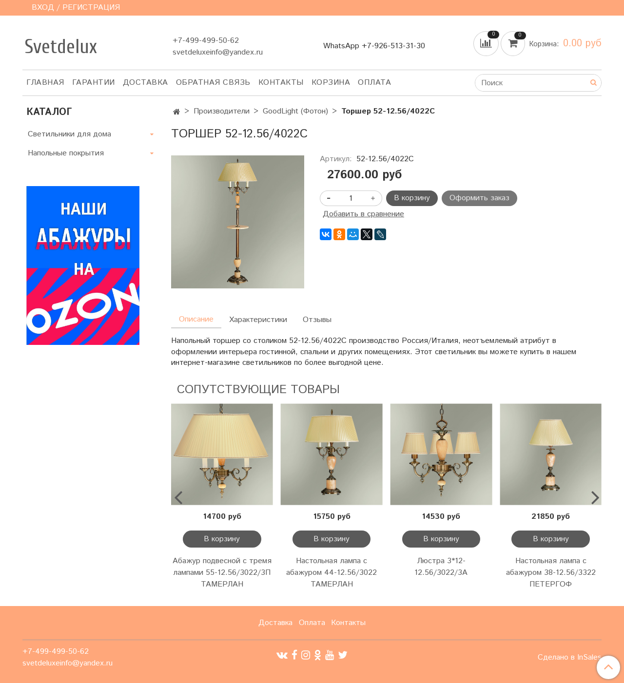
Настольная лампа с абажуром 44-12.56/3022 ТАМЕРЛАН (331, 572)
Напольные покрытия (66, 153)
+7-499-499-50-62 (206, 40)
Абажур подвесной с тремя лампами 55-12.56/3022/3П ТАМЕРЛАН (222, 572)
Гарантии (93, 82)
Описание (196, 319)
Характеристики (258, 319)
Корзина (331, 82)
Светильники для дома (69, 134)
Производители (222, 111)
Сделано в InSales (570, 658)
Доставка (145, 82)
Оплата (374, 82)
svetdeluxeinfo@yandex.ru (218, 52)
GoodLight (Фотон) (295, 111)
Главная (45, 82)
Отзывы (317, 319)
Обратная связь (213, 82)
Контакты (281, 82)
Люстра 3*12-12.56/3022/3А (441, 566)
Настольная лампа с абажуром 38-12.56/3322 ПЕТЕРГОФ (551, 572)
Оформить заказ (479, 198)
